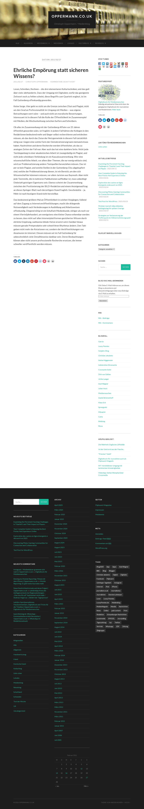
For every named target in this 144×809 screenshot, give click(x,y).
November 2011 (60, 712)
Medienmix (58, 43)
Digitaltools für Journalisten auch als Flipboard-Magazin (112, 460)
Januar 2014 (59, 660)
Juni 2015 (58, 594)
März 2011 (58, 716)
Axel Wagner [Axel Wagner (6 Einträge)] (123, 567)
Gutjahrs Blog (103, 351)
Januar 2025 (59, 519)
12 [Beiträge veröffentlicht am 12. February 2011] (81, 769)
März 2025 (58, 510)
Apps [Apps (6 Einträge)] (114, 567)
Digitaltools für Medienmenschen (111, 102)
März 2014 (58, 651)
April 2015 (58, 599)
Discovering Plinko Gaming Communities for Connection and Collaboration (114, 193)
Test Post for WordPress (107, 201)
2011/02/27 (18, 82)
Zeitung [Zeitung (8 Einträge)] (125, 626)
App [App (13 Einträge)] (108, 567)
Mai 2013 (58, 693)
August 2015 (59, 585)
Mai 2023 (58, 561)
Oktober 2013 (60, 674)
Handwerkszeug (20, 654)
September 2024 (60, 538)
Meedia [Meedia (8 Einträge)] (113, 607)
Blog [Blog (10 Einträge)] (104, 571)
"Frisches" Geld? (104, 454)
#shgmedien (18, 640)
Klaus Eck (102, 402)
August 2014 (59, 627)
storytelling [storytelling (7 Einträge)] (122, 619)
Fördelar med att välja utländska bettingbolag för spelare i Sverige (111, 207)
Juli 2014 (57, 632)
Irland (16, 659)
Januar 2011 (59, 726)
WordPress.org (101, 548)
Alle (17, 43)
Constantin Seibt (104, 370)
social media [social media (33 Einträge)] (101, 619)
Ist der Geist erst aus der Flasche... (111, 449)
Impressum (99, 510)
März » (86, 786)
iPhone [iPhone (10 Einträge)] (114, 587)
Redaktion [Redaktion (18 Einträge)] (100, 614)
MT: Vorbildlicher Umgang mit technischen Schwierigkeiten (110, 467)
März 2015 (58, 604)
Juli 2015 (57, 590)
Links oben (18, 673)
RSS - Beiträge (103, 318)
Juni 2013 (58, 688)
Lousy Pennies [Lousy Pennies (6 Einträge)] (109, 599)
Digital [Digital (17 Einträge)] (115, 575)
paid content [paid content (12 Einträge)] (116, 611)
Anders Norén (117, 802)
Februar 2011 (59, 721)
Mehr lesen (116, 109)
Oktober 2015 (60, 580)
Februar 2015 (59, 608)
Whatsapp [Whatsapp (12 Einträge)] (109, 626)
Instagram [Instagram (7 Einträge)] (118, 583)
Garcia (101, 341)
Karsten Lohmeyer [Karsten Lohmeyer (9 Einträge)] (115, 595)
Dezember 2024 (60, 524)
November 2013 (60, 669)
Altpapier (102, 412)
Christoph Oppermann (37, 82)
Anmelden (99, 534)
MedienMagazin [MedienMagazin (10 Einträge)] (102, 607)
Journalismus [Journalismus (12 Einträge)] (115, 591)
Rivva (100, 426)
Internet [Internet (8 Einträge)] (100, 587)
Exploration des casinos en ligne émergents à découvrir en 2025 (110, 183)
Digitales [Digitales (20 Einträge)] (124, 575)
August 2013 (59, 679)
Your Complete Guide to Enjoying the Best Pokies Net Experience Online (112, 174)
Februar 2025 (59, 514)
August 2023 (59, 547)
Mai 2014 (58, 641)
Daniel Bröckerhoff (105, 398)
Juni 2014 (58, 636)
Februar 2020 (59, 566)
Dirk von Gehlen (104, 374)
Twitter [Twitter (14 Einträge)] (117, 622)
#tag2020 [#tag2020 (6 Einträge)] (100, 567)
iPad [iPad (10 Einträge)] (107, 587)
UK (15, 706)
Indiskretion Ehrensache (107, 365)
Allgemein (28, 43)
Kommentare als (103, 543)
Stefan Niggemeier (105, 360)
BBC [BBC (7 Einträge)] (98, 571)
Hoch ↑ (127, 802)
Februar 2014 (59, 655)
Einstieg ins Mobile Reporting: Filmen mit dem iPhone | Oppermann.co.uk (29, 580)
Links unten (102, 147)
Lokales (71, 43)
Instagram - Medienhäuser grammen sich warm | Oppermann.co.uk (29, 570)
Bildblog (101, 421)
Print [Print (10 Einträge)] (125, 611)
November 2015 (60, 575)
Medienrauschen (104, 393)
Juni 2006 (58, 735)
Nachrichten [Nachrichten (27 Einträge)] (123, 607)
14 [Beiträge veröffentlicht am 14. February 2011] (57, 773)
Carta (100, 417)
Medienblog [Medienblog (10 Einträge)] (116, 603)
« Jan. (57, 786)
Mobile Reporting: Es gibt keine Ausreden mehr (30, 582)
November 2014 (60, 618)
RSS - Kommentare (105, 323)
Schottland (18, 692)
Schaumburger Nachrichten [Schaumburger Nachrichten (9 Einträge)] (117, 614)
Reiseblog (99, 43)
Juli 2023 (57, 552)
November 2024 (60, 528)
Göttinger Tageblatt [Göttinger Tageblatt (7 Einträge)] (104, 583)
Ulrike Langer (103, 379)
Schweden (17, 697)
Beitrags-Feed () (103, 538)
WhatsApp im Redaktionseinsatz (27, 620)
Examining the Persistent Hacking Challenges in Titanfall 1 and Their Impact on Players (114, 166)
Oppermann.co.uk (72, 16)
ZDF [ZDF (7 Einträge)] (117, 626)
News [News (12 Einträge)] (99, 611)
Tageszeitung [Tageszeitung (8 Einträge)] (101, 622)
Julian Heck (102, 388)
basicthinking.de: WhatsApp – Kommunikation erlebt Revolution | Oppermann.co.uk (27, 616)
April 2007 (58, 730)
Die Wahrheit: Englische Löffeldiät (111, 444)
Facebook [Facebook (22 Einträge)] (100, 579)
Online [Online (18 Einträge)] (106, 611)
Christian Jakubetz (105, 355)
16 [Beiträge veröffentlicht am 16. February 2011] (66, 773)
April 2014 (58, 646)
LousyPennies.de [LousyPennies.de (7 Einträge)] (103, 603)
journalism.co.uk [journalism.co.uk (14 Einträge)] (102, 591)
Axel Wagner (103, 384)
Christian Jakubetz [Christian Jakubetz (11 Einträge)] (103, 575)
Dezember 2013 (60, 665)
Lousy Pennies (103, 346)
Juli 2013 (57, 683)
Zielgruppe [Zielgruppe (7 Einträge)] (100, 630)
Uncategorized (19, 711)
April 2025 (58, 505)
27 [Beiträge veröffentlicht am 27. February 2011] (87, 778)
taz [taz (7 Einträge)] (110, 622)
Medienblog (42, 43)
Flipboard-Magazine (103, 505)
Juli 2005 (57, 740)
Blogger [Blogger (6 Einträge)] (112, 571)
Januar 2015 (59, 613)
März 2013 (58, 702)
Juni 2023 (58, 557)
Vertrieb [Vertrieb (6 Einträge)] (100, 626)
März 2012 (58, 707)
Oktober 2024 (60, 533)
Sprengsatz (102, 407)
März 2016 (58, 571)
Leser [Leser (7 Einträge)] (99, 599)
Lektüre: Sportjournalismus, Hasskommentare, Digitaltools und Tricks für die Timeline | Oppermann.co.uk (31, 604)
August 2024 (59, 543)
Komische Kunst (20, 664)
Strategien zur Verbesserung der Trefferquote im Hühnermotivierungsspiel (114, 216)
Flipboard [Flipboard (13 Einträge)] (110, 579)
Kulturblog (84, 43)
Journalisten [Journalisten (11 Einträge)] (101, 595)
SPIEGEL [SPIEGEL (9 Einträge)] (111, 619)
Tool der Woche (20, 701)
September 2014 (60, 622)
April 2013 (58, 698)
